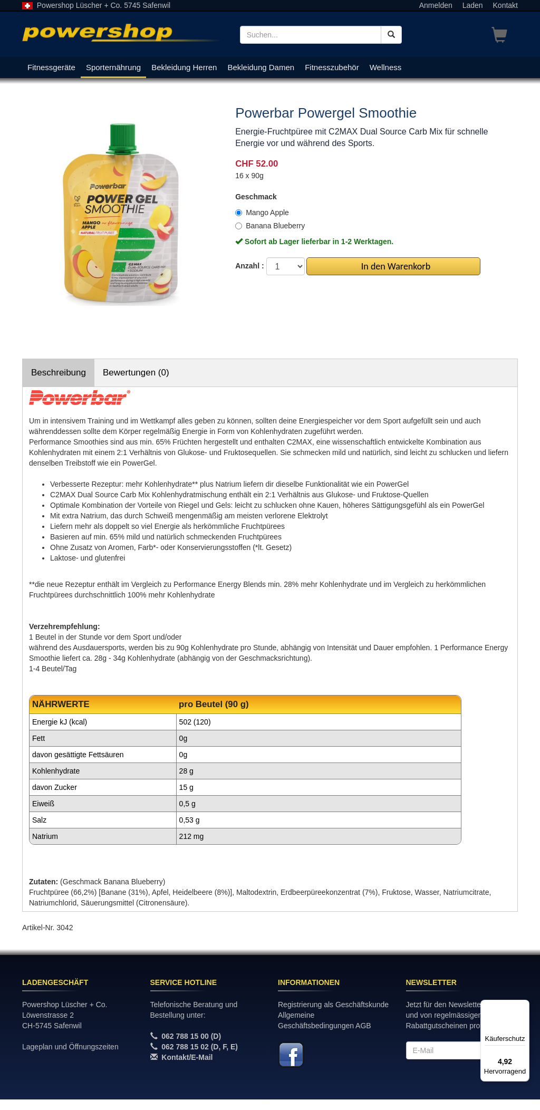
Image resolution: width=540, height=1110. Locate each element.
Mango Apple (262, 212)
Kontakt (505, 5)
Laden (472, 5)
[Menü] (523, 1006)
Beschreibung (58, 373)
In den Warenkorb (393, 266)
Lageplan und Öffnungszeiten (70, 1047)
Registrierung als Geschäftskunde (333, 1004)
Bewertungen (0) (136, 373)
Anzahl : (249, 266)
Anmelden (435, 5)
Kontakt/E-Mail (187, 1057)
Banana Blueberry (270, 225)
